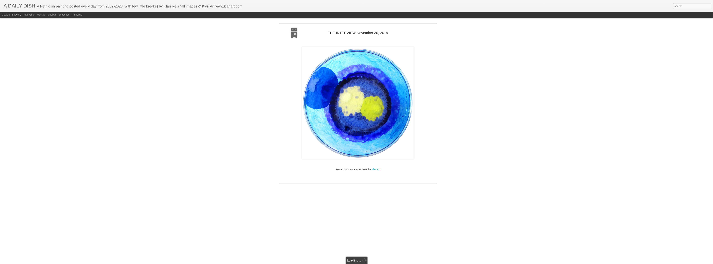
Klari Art (375, 137)
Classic (6, 14)
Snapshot (63, 14)
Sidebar (51, 14)
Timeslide (76, 14)
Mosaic (41, 14)
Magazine (29, 14)
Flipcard (16, 14)
